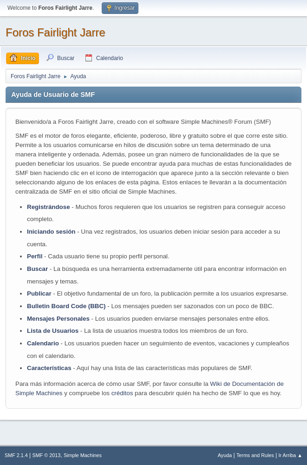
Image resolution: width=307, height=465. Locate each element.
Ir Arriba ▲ (290, 455)
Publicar (39, 293)
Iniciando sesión (51, 231)
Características (49, 367)
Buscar (37, 268)
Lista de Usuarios (52, 330)
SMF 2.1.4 (16, 455)
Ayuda (225, 455)
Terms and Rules (255, 455)
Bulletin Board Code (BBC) (67, 306)
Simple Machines (83, 455)
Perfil (34, 256)
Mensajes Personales (58, 318)
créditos (122, 393)
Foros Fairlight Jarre (55, 32)
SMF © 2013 (47, 455)
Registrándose (48, 206)
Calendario (43, 343)
